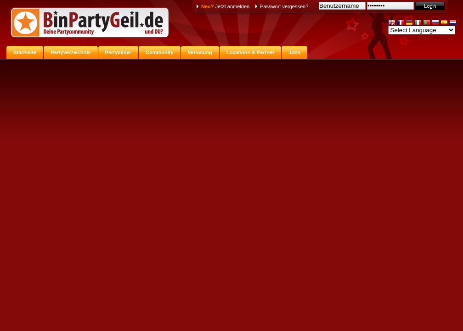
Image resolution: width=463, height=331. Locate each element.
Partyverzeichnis (70, 52)
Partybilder (118, 52)
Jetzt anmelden (225, 6)
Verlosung (200, 52)
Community (160, 52)
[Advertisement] (231, 127)
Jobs (294, 52)
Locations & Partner (250, 52)
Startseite (24, 52)
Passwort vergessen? (284, 6)
